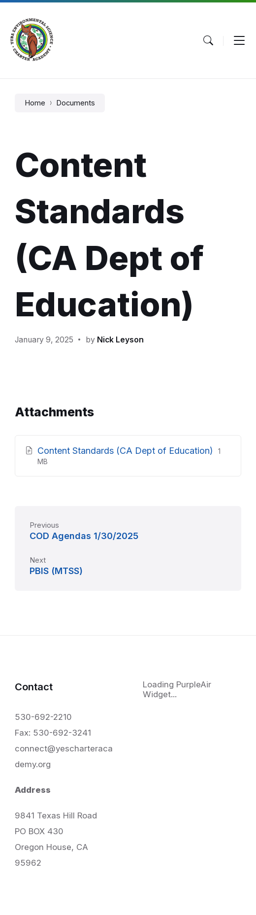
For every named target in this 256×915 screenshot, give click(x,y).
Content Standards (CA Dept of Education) (126, 450)
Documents (75, 103)
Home (35, 103)
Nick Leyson (120, 339)
